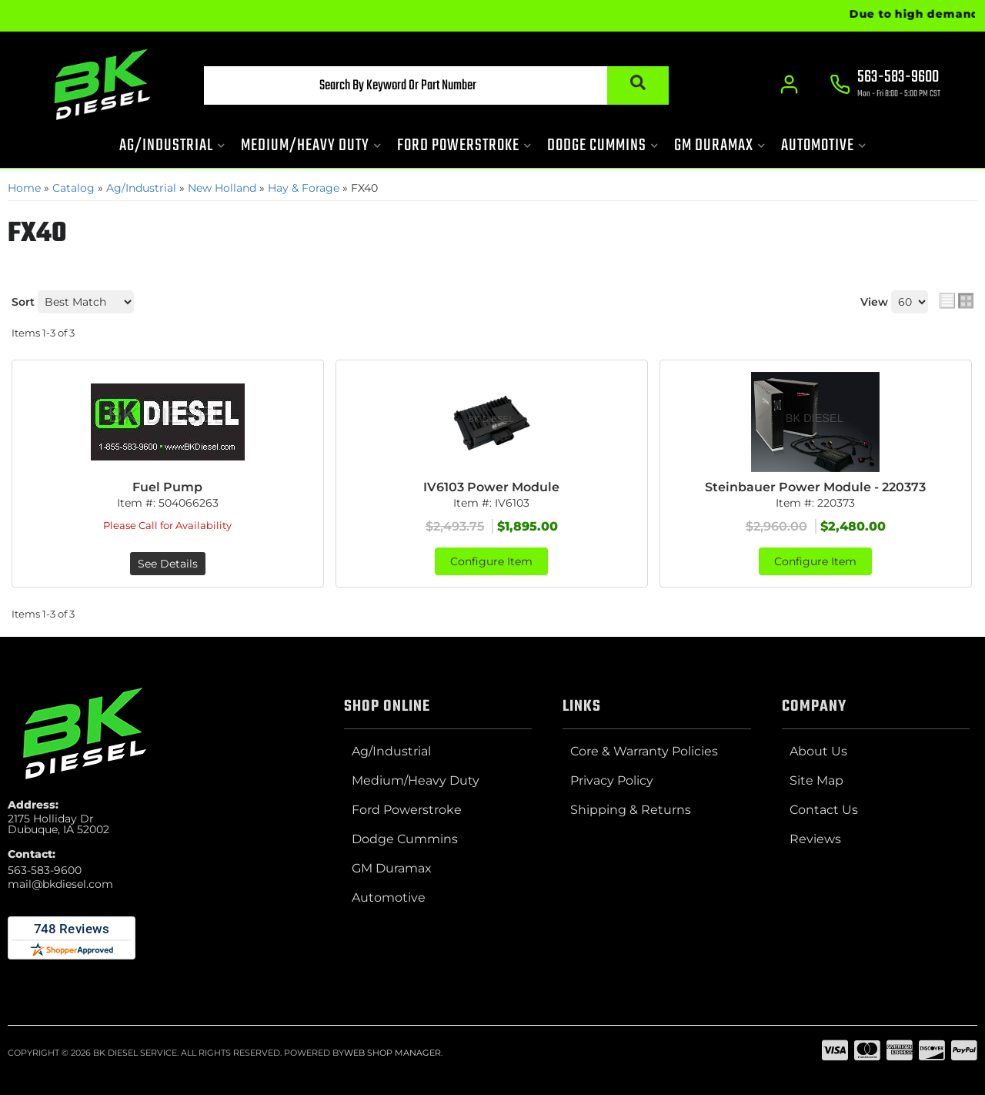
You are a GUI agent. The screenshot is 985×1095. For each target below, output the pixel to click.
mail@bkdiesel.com (60, 884)
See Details (168, 564)
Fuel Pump (167, 487)
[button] (436, 85)
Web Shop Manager (392, 1052)
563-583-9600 (45, 870)
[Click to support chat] (885, 85)
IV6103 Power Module (491, 487)
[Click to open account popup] (789, 84)
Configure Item (491, 561)
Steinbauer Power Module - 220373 (815, 487)
